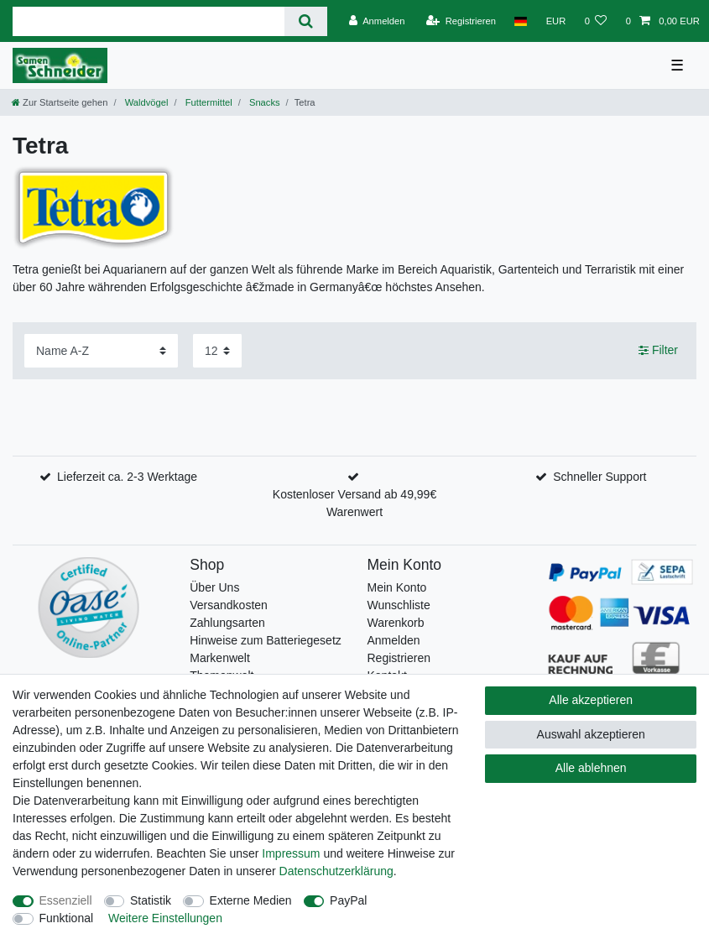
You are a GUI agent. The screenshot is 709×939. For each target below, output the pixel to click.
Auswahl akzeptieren (591, 734)
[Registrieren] (461, 21)
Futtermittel (207, 102)
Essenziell (65, 900)
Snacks (263, 102)
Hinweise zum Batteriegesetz (265, 640)
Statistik (150, 900)
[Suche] (305, 21)
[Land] (520, 21)
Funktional (66, 918)
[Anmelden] (377, 21)
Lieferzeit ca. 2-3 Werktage (127, 476)
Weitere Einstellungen (165, 918)
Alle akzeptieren (591, 700)
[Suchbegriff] (148, 21)
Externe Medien (251, 900)
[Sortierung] (101, 350)
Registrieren (399, 658)
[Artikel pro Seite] (217, 350)
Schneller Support (599, 476)
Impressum (291, 853)
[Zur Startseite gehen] (59, 102)
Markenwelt (220, 658)
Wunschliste (399, 605)
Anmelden (394, 640)
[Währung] (555, 21)
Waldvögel (146, 102)
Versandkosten (229, 605)
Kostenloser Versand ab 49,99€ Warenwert (354, 503)
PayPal (348, 900)
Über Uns (214, 587)
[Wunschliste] (595, 21)
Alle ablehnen (591, 768)
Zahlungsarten (227, 622)
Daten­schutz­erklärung (336, 871)
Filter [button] (658, 350)
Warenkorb (396, 622)
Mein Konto (397, 587)
